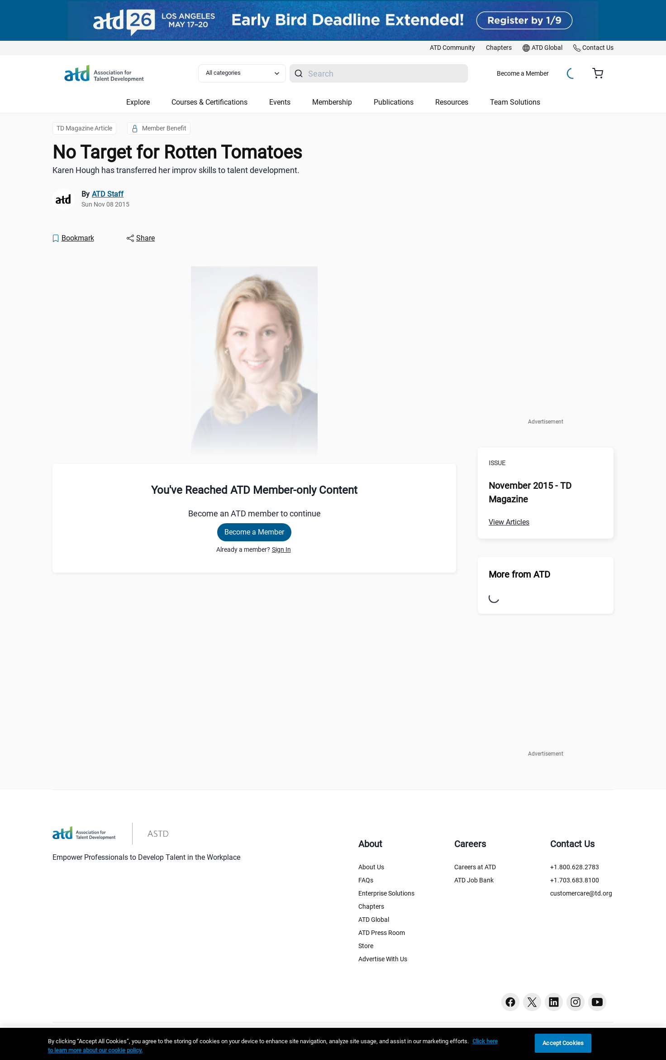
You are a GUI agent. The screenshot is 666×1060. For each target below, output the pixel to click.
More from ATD (519, 574)
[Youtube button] (597, 1002)
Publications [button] (394, 102)
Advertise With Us (382, 959)
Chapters (371, 906)
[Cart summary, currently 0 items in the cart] (601, 73)
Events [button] (279, 102)
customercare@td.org (581, 893)
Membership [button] (332, 102)
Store (365, 945)
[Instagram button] (575, 1002)
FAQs (365, 880)
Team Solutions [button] (515, 102)
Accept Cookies (563, 1043)
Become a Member (523, 73)
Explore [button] (138, 102)
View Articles (509, 522)
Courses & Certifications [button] (209, 102)
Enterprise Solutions (386, 893)
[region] (333, 1044)
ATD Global (373, 919)
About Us (371, 867)
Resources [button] (451, 102)
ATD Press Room (381, 932)
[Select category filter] (242, 73)
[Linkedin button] (554, 1002)
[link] (452, 48)
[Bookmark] (72, 238)
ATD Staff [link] (108, 194)
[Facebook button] (510, 1002)
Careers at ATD (475, 867)
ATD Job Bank (474, 880)
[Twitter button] (532, 1002)
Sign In (281, 549)
